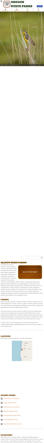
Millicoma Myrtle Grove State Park (12, 407)
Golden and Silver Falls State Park (11, 398)
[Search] (31, 258)
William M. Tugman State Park (11, 411)
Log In (39, 6)
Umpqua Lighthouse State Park (11, 419)
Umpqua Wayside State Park (10, 402)
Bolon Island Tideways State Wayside (12, 415)
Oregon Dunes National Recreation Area (13, 423)
